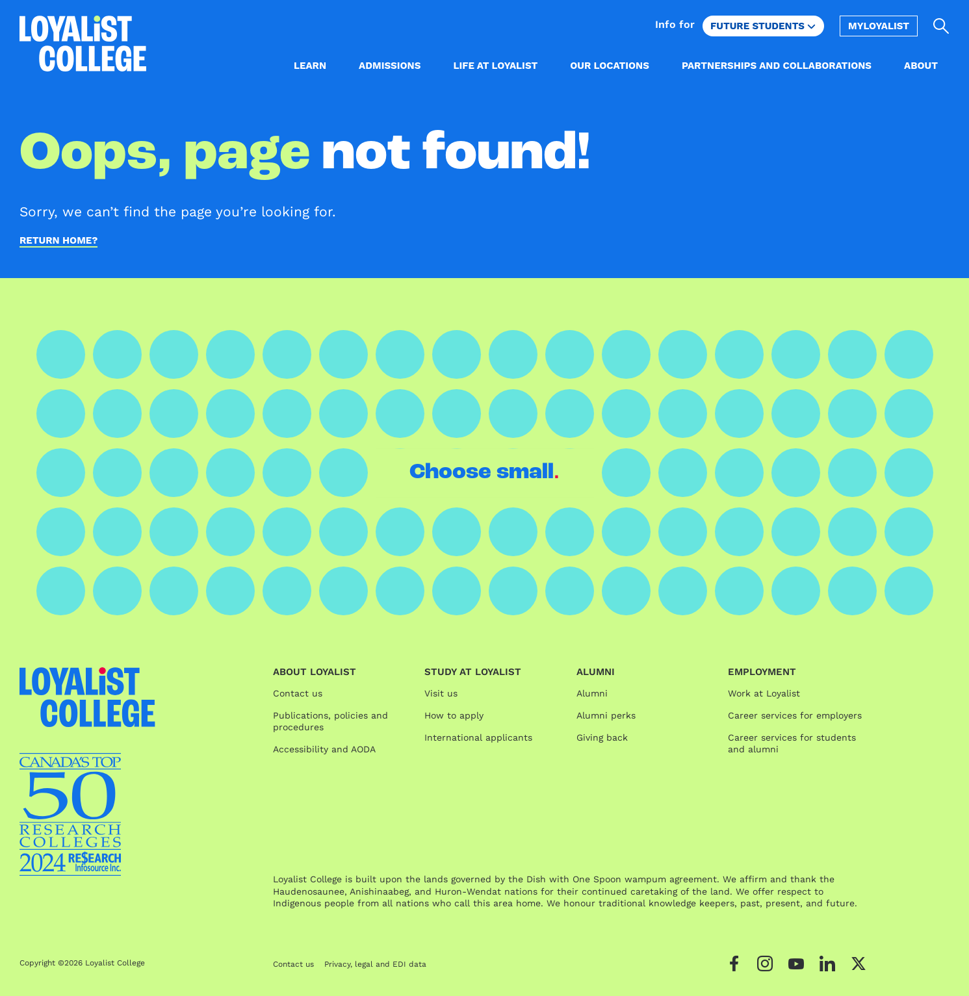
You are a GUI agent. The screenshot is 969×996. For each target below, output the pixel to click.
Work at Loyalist (764, 693)
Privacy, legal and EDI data (375, 964)
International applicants (478, 737)
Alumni (592, 693)
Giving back (602, 737)
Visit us (441, 693)
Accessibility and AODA (324, 749)
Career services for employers (795, 715)
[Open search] (941, 26)
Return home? (58, 241)
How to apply (454, 715)
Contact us (297, 693)
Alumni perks (606, 715)
